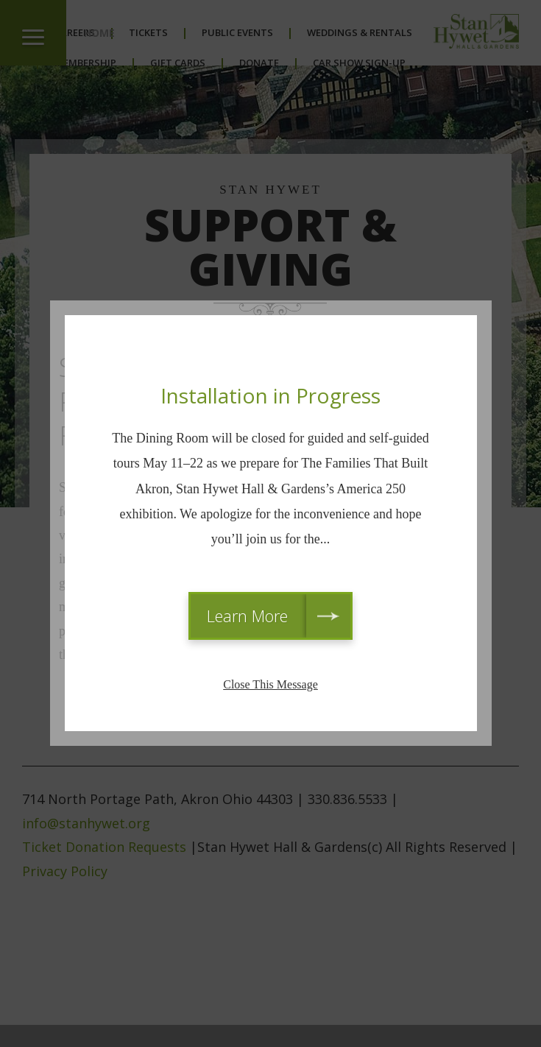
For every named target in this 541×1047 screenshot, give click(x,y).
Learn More (247, 615)
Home (99, 33)
